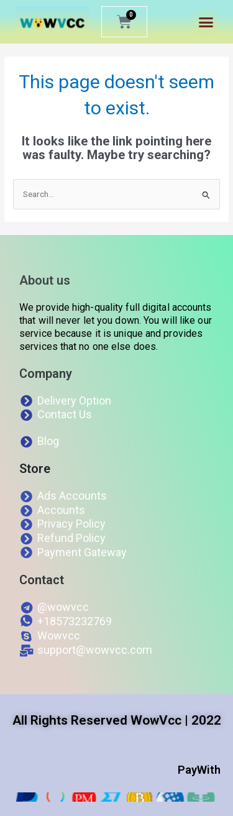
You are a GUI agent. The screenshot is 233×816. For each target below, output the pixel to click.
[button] (206, 22)
